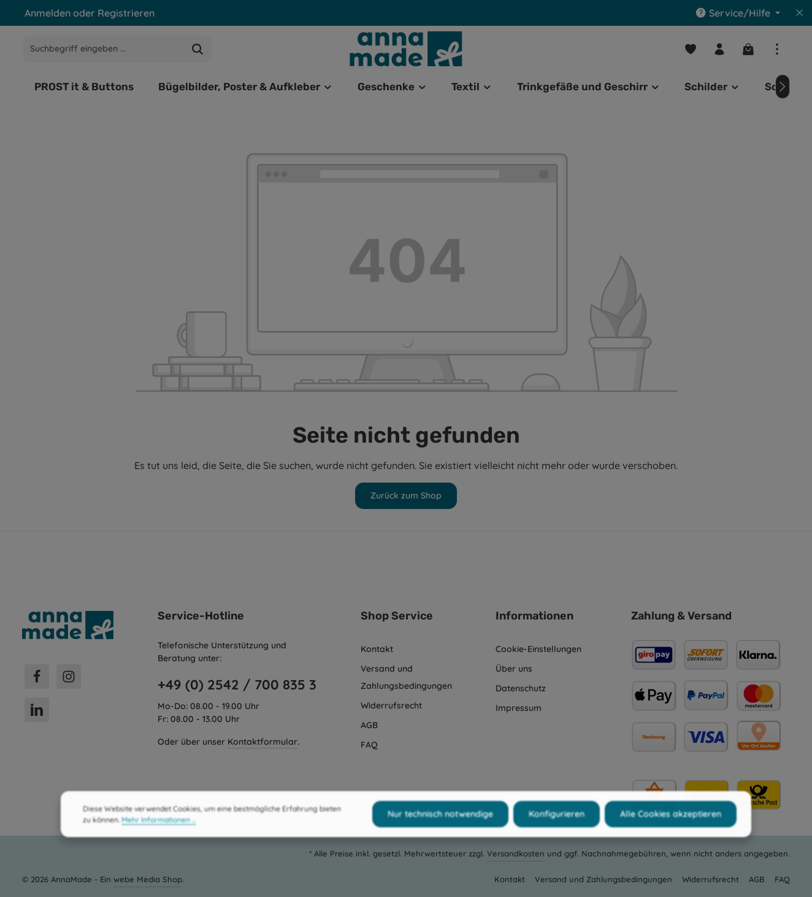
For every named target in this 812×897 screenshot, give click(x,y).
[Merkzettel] (690, 49)
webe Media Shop (147, 879)
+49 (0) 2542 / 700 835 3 (237, 684)
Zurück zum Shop (406, 495)
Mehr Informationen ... (158, 833)
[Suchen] (197, 49)
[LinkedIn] (37, 709)
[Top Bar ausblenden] (800, 13)
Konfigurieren (556, 827)
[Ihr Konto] (719, 49)
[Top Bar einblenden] (777, 49)
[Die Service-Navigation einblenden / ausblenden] (737, 13)
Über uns (514, 668)
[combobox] (103, 49)
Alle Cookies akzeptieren (670, 827)
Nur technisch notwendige (440, 827)
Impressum (519, 707)
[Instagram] (68, 676)
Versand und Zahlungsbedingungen (406, 677)
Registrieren (126, 13)
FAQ (369, 744)
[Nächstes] (782, 86)
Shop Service (397, 616)
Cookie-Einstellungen (538, 648)
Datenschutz (521, 688)
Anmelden (48, 13)
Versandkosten (516, 853)
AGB (369, 725)
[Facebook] (37, 676)
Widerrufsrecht (391, 705)
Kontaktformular (262, 741)
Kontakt (377, 648)
